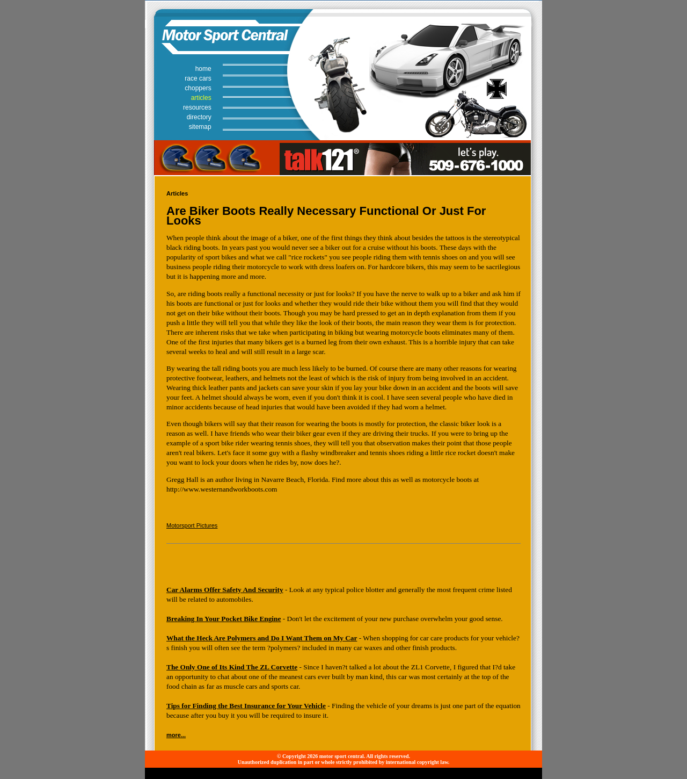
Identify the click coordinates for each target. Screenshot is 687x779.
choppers (198, 88)
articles (201, 98)
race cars (198, 78)
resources (197, 107)
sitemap (200, 127)
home (203, 69)
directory (199, 117)
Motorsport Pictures (191, 525)
